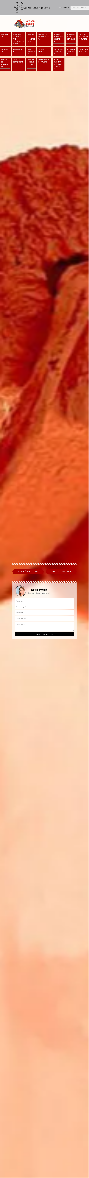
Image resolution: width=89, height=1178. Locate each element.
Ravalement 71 (18, 50)
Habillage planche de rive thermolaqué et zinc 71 (18, 39)
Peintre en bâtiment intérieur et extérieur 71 (58, 64)
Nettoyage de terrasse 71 (5, 63)
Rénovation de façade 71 (83, 51)
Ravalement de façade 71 (58, 51)
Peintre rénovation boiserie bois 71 (58, 38)
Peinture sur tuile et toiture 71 (83, 37)
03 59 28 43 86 (14, 8)
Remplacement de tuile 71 (44, 61)
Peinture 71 (4, 36)
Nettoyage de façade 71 (71, 51)
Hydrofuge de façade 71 (18, 61)
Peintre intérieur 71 (31, 51)
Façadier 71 (4, 50)
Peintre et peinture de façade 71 (71, 38)
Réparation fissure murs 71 (43, 37)
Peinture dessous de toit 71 (31, 63)
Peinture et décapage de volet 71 (31, 39)
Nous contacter (61, 571)
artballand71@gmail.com (36, 7)
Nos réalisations (28, 571)
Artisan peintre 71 (42, 50)
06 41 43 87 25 (19, 8)
